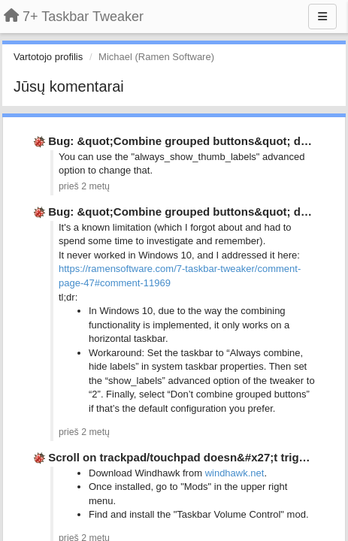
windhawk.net (235, 473)
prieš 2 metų (84, 186)
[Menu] (322, 16)
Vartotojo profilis (48, 56)
